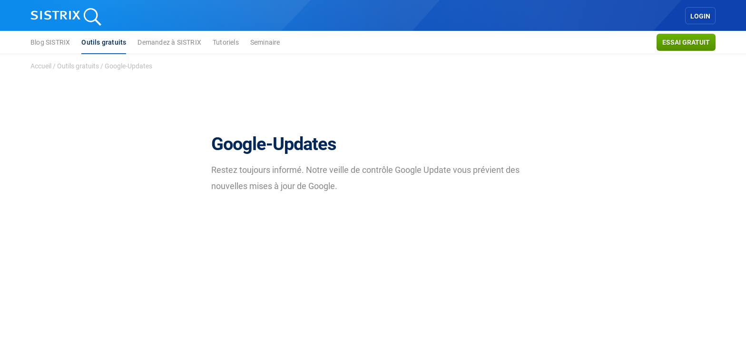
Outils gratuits (103, 42)
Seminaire (265, 42)
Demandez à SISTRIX (169, 42)
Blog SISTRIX (50, 42)
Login (700, 16)
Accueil (40, 66)
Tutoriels (226, 42)
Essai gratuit (686, 42)
